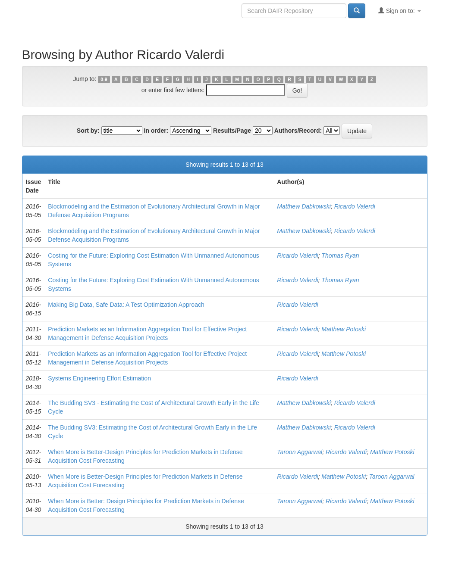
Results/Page (232, 130)
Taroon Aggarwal (299, 452)
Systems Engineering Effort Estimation (99, 378)
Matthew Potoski (343, 329)
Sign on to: (399, 10)
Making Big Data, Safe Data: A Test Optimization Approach (126, 304)
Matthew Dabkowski (304, 206)
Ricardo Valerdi (354, 206)
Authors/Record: (298, 130)
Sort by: (88, 130)
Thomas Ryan (340, 255)
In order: (156, 130)
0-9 (103, 79)
